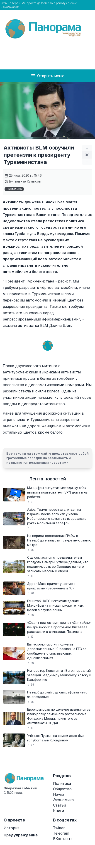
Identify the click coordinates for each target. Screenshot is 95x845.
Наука (58, 794)
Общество (62, 789)
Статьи (59, 805)
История (11, 828)
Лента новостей (47, 479)
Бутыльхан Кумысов (23, 181)
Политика (14, 189)
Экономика (63, 800)
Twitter (59, 828)
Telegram (61, 833)
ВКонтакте (63, 838)
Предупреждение (21, 835)
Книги (58, 810)
